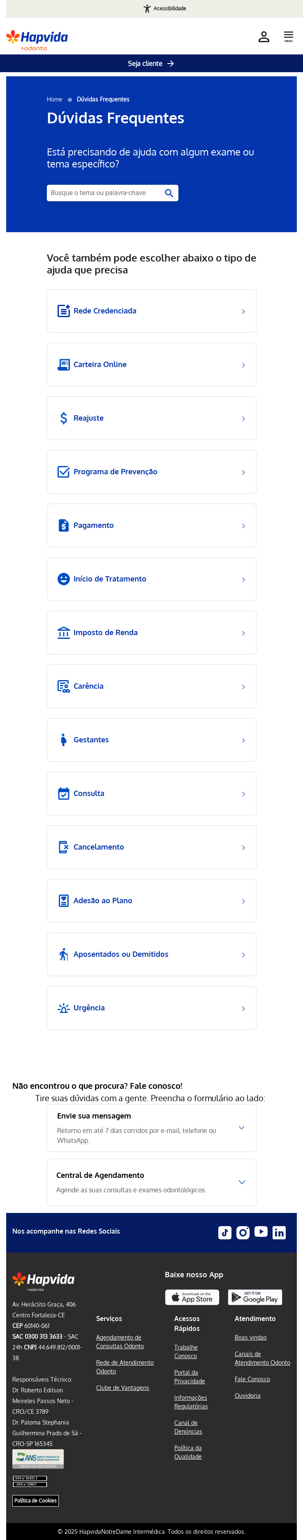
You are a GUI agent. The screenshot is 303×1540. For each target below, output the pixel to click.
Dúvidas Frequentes (115, 117)
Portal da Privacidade (189, 1377)
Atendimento (255, 1318)
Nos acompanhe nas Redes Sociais (66, 1231)
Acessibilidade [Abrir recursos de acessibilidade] (170, 8)
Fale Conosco (252, 1378)
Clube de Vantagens (122, 1387)
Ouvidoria (248, 1395)
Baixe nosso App (194, 1274)
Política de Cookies (35, 1501)
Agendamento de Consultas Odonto (120, 1341)
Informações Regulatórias (191, 1402)
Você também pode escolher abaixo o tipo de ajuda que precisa (152, 264)
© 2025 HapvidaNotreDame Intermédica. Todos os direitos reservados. (151, 1531)
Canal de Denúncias (188, 1427)
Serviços (109, 1318)
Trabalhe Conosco (186, 1351)
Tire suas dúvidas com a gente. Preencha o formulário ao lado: (151, 1098)
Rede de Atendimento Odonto (125, 1367)
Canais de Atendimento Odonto (262, 1358)
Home (54, 99)
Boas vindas (251, 1337)
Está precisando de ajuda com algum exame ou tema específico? (150, 158)
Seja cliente (152, 63)
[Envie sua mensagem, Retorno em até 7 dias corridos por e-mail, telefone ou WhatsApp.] (152, 1128)
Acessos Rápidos (187, 1323)
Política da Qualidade (188, 1452)
